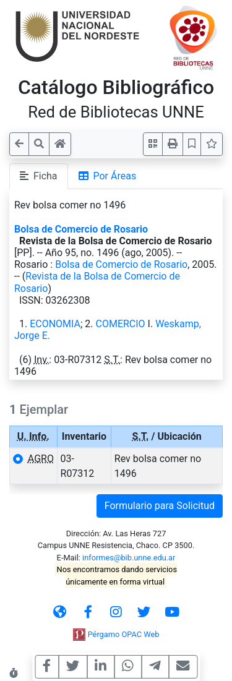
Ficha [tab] (39, 176)
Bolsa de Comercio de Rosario (81, 229)
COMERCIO (120, 324)
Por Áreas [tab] (108, 176)
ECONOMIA (55, 324)
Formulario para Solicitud (160, 506)
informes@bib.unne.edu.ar (128, 557)
